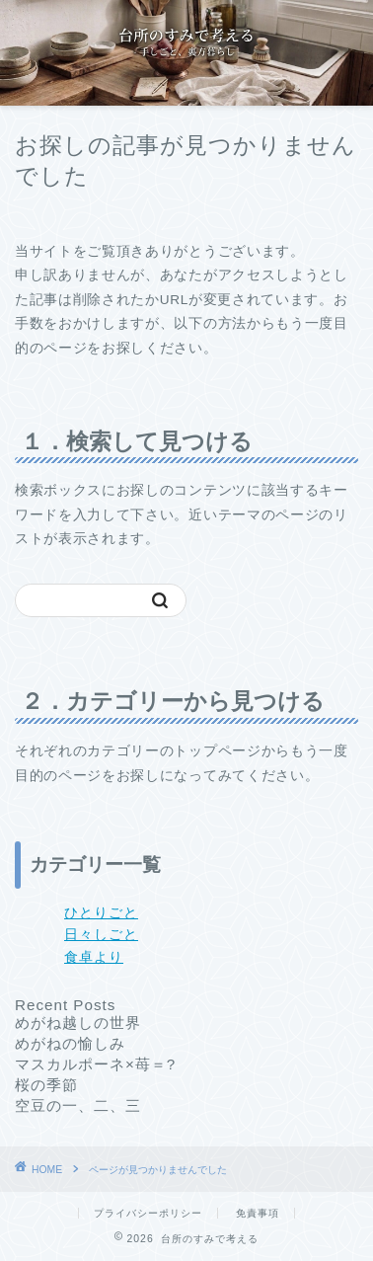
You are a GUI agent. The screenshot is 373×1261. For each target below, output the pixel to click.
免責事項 (257, 1213)
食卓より (93, 957)
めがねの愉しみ (70, 1043)
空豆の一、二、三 (78, 1105)
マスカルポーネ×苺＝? (95, 1064)
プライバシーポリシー (148, 1213)
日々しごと (101, 934)
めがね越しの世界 (78, 1022)
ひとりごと (101, 913)
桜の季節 (46, 1084)
